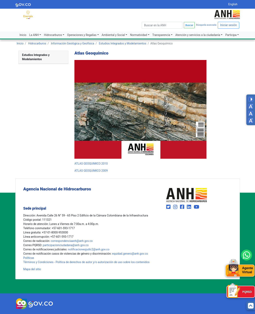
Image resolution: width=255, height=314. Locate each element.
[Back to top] (250, 305)
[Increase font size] (250, 120)
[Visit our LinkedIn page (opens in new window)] (189, 207)
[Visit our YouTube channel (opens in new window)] (196, 207)
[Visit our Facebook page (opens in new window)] (182, 207)
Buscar (189, 25)
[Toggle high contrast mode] (250, 99)
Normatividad (138, 35)
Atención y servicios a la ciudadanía (197, 35)
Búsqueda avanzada (206, 25)
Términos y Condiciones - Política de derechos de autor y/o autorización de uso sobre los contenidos (86, 262)
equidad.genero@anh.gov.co (130, 253)
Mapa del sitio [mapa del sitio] (32, 269)
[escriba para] (162, 25)
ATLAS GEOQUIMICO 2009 (91, 170)
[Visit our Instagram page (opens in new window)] (176, 207)
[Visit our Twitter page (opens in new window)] (169, 207)
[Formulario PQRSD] (240, 292)
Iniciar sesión (228, 25)
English (232, 4)
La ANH (34, 35)
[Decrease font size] (250, 106)
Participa (231, 35)
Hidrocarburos (53, 35)
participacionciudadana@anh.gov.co (66, 245)
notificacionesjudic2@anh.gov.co (88, 249)
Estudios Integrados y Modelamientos (122, 43)
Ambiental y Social (113, 35)
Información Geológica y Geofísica (72, 43)
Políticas (28, 257)
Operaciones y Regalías (81, 35)
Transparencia (161, 35)
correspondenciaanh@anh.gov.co (72, 241)
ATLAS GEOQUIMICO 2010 (91, 163)
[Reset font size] (250, 113)
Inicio (23, 35)
